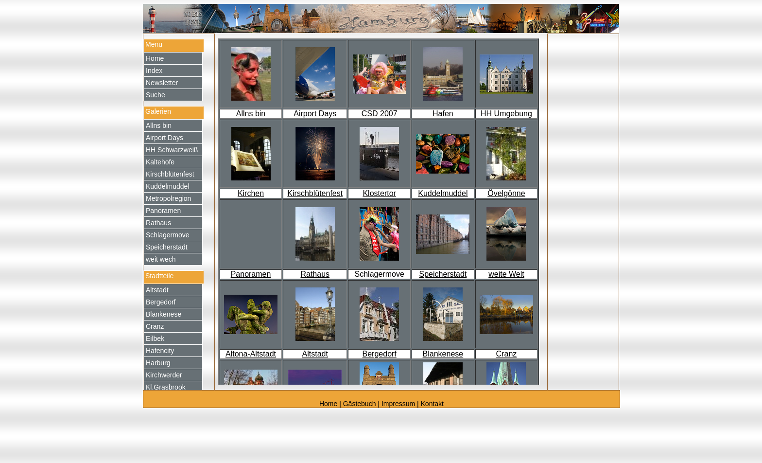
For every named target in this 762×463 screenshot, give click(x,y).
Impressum (398, 404)
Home (329, 404)
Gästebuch (359, 404)
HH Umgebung (506, 113)
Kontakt (432, 404)
